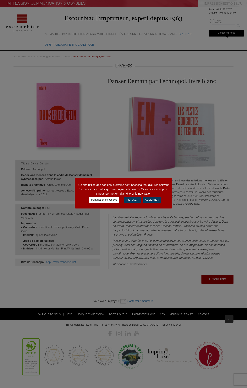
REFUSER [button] (132, 199)
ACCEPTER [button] (152, 199)
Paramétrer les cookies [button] (104, 199)
